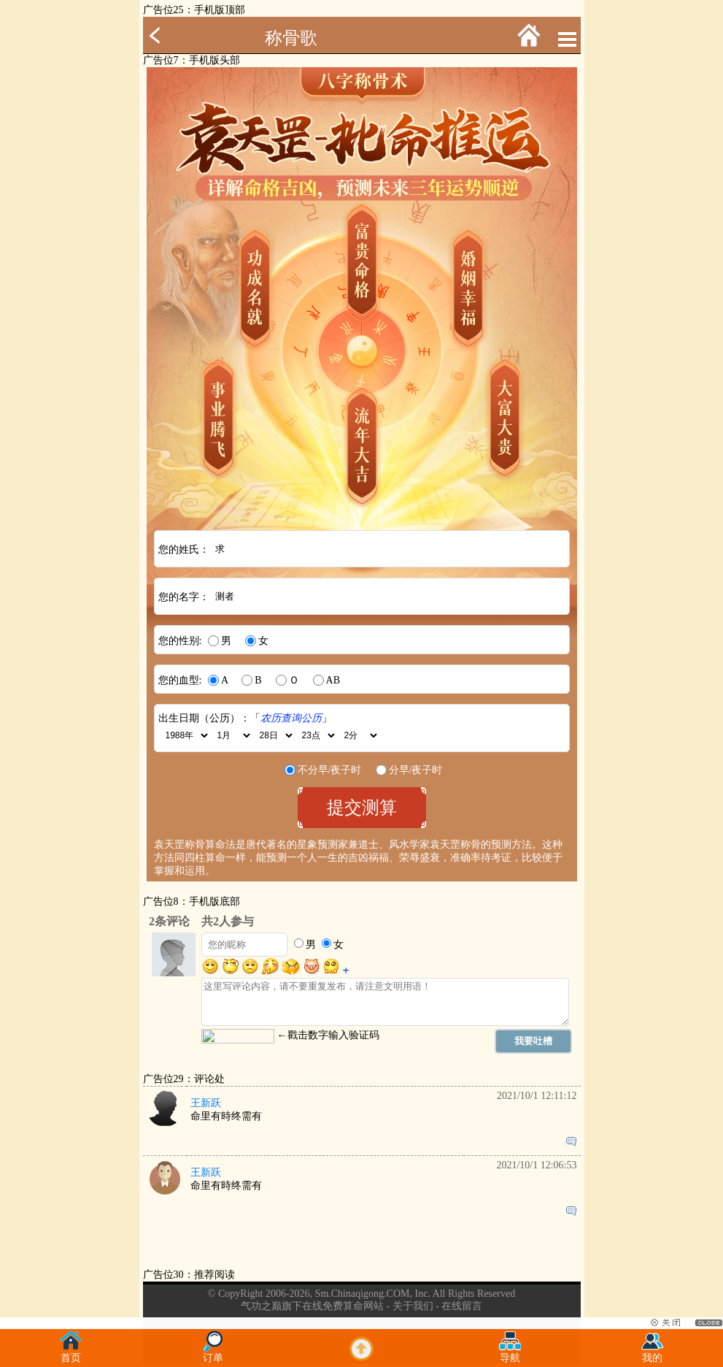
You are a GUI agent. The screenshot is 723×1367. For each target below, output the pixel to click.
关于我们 (413, 1306)
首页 (71, 1353)
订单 (213, 1353)
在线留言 (461, 1306)
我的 (652, 1353)
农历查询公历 (291, 718)
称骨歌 (291, 37)
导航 (510, 1353)
